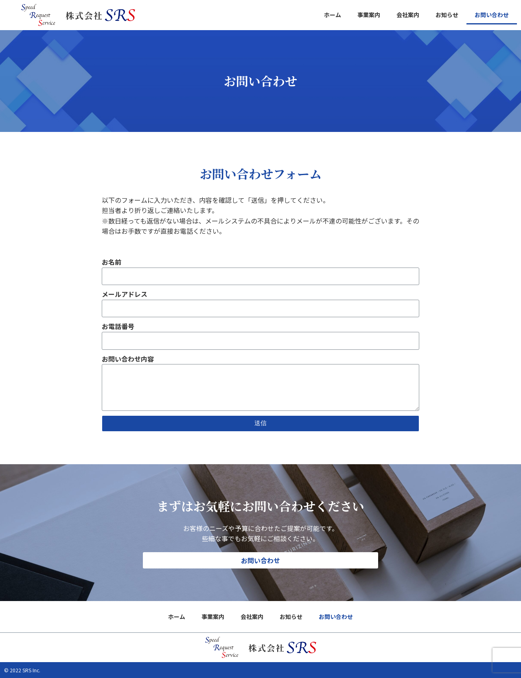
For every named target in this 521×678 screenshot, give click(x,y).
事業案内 (368, 15)
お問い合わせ (492, 15)
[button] (260, 560)
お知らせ (447, 15)
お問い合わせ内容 (128, 359)
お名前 (111, 262)
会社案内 (407, 15)
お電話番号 (118, 326)
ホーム (332, 15)
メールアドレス (124, 294)
